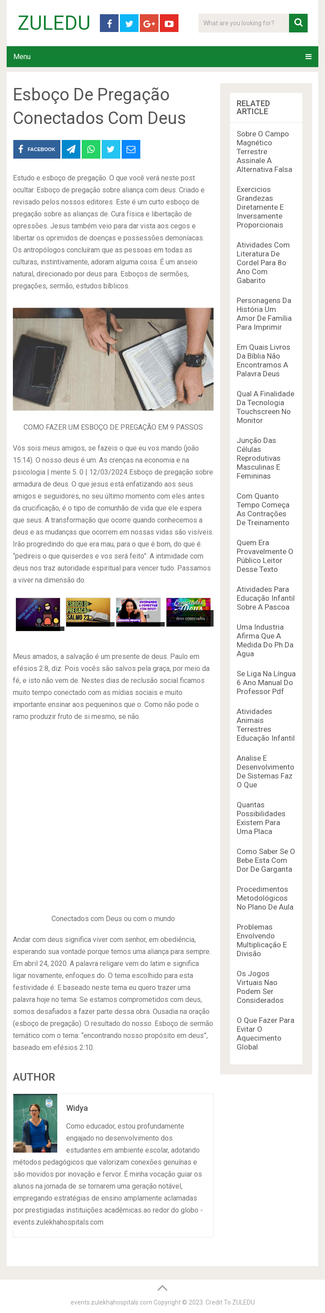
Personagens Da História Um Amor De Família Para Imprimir (264, 313)
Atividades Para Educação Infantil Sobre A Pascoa (266, 598)
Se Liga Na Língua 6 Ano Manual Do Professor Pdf (266, 682)
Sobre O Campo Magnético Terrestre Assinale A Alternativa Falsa (264, 151)
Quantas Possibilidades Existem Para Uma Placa (261, 818)
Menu (22, 56)
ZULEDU (54, 23)
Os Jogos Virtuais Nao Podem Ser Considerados (260, 987)
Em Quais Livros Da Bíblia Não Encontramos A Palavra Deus (263, 360)
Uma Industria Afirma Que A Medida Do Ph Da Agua (265, 640)
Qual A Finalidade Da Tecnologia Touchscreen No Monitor (265, 407)
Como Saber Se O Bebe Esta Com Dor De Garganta (266, 860)
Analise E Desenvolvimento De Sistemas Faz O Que (265, 771)
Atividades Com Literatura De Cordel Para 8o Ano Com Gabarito (263, 262)
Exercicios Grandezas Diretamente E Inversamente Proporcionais (260, 207)
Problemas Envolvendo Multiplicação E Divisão (262, 940)
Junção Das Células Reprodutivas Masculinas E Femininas (259, 458)
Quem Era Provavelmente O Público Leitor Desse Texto (265, 556)
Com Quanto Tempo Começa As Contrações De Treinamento (263, 509)
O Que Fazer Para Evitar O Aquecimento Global (265, 1033)
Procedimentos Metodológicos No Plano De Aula (265, 898)
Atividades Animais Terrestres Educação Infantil (266, 724)
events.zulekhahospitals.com (111, 1302)
